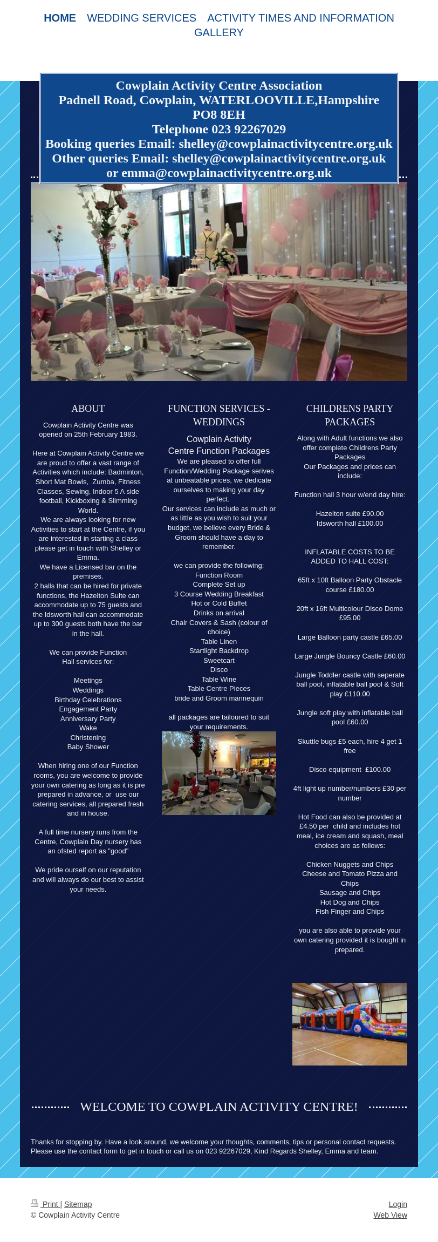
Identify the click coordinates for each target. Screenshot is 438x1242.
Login (398, 1204)
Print (45, 1204)
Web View (390, 1215)
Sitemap (78, 1204)
